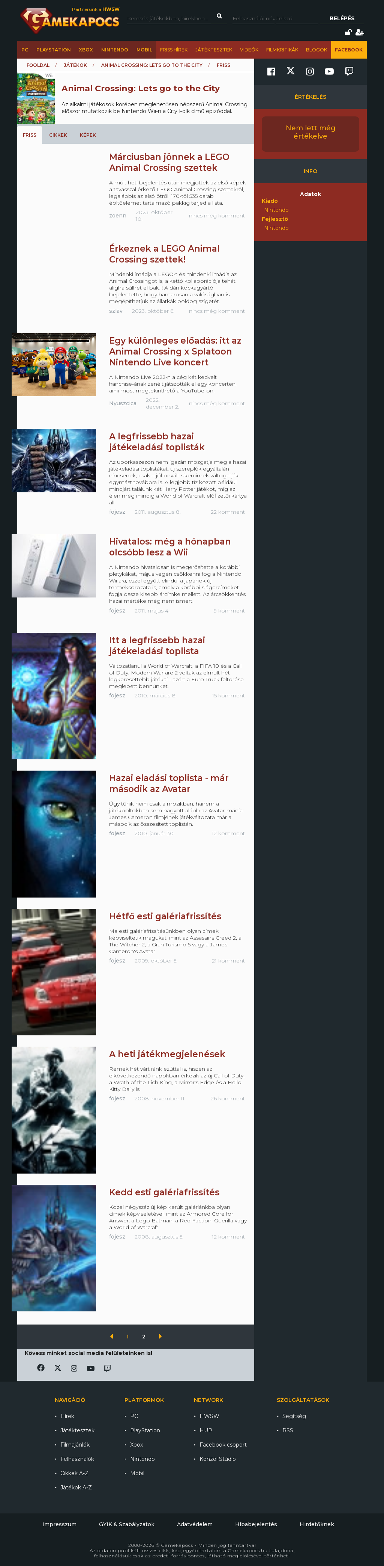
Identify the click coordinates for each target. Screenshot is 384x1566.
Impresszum (59, 1524)
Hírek (67, 1416)
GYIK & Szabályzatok (126, 1524)
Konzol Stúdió (218, 1459)
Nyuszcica (122, 403)
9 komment (229, 610)
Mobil (144, 50)
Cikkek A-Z (74, 1473)
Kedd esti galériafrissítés (164, 1192)
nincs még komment (217, 215)
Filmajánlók (75, 1444)
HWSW (209, 1416)
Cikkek (58, 135)
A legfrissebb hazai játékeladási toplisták (157, 442)
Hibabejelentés (256, 1524)
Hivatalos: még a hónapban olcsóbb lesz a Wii (170, 547)
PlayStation (53, 50)
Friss (29, 135)
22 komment (228, 511)
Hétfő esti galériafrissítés (165, 916)
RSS (287, 1430)
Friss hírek (174, 50)
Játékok (75, 65)
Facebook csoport (223, 1444)
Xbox (86, 50)
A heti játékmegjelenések (167, 1054)
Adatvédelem (195, 1524)
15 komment (228, 695)
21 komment (228, 960)
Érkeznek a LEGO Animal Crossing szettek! (164, 254)
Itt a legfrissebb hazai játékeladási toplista (157, 645)
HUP (206, 1430)
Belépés (342, 18)
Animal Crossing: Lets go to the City (151, 65)
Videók (249, 50)
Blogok (316, 50)
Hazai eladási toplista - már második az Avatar (169, 783)
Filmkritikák (282, 50)
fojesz (117, 511)
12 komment (228, 833)
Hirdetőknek (317, 1524)
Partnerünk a (96, 9)
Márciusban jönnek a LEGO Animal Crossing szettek (169, 162)
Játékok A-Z (76, 1487)
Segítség (294, 1416)
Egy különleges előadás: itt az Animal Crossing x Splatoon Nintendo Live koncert (175, 351)
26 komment (228, 1098)
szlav (116, 311)
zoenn (117, 215)
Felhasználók (77, 1459)
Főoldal (38, 65)
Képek (88, 135)
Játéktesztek (213, 50)
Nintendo (114, 50)
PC (24, 50)
